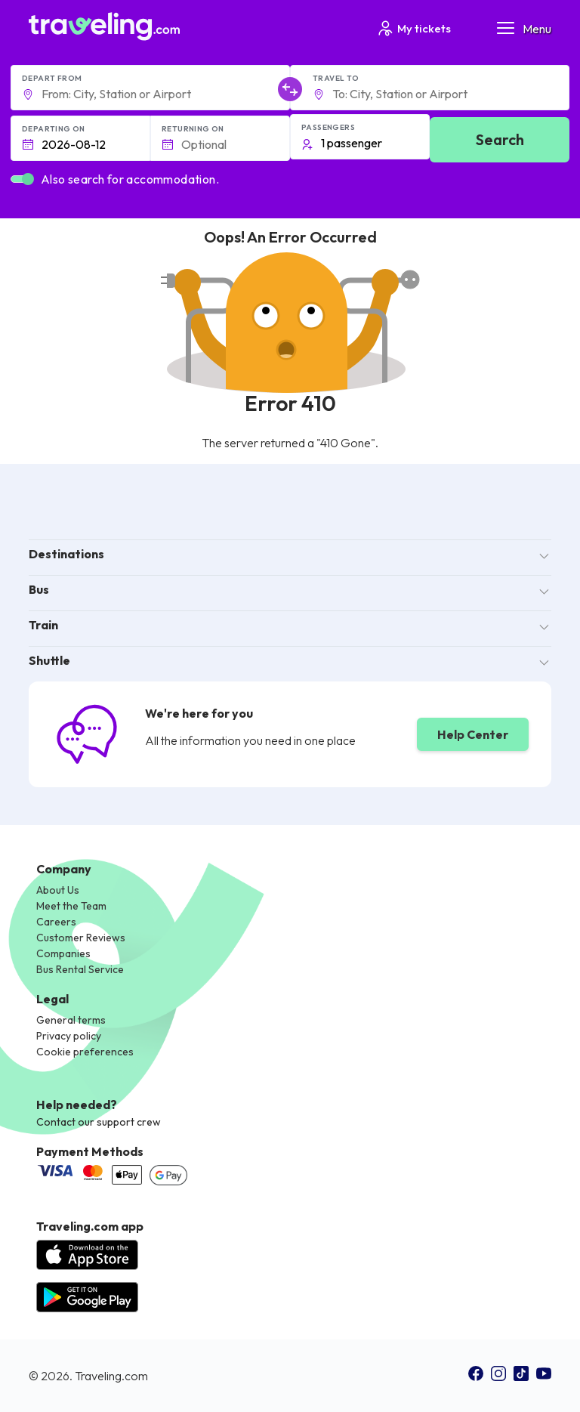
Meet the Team (71, 906)
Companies (63, 953)
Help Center (472, 734)
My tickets (413, 28)
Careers (56, 921)
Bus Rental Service (80, 969)
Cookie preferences (85, 1051)
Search (500, 139)
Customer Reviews (80, 937)
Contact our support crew (98, 1122)
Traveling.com (111, 1375)
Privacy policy (68, 1036)
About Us (57, 890)
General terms (71, 1020)
